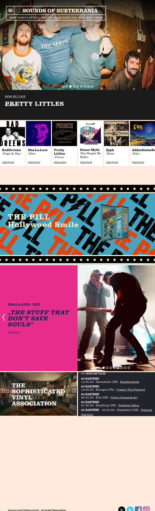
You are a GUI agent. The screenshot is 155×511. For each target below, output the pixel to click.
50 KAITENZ (90, 378)
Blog (81, 17)
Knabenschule (129, 382)
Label (43, 17)
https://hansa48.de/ (124, 397)
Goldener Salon (128, 405)
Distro (98, 17)
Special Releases (59, 17)
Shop (89, 17)
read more (11, 104)
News (12, 17)
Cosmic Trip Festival (131, 389)
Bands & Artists (28, 17)
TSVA (74, 17)
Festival (146, 410)
